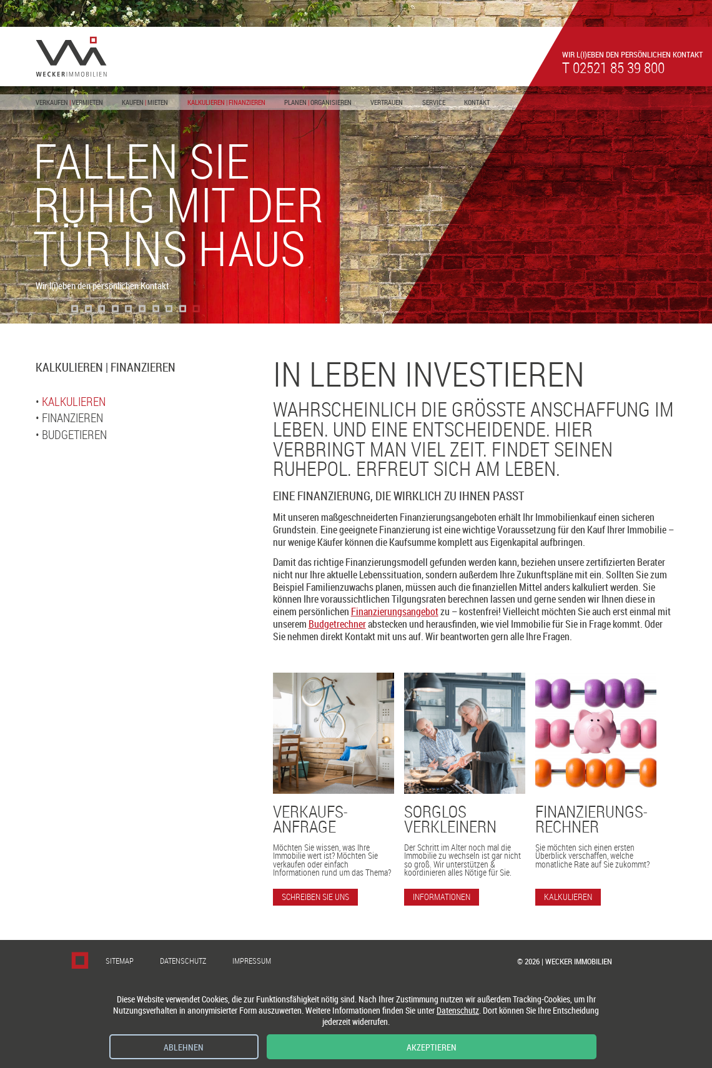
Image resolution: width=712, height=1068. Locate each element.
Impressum (251, 960)
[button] (75, 308)
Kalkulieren (74, 401)
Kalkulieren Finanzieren (226, 102)
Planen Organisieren (318, 102)
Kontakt (477, 102)
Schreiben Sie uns (315, 896)
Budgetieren (74, 435)
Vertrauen (386, 102)
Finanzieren (72, 418)
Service (433, 102)
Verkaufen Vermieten (69, 102)
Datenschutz (183, 960)
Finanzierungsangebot (394, 611)
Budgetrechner (337, 624)
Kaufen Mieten (145, 102)
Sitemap (120, 960)
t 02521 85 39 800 (613, 67)
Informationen (441, 896)
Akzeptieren (432, 1047)
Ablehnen (184, 1047)
